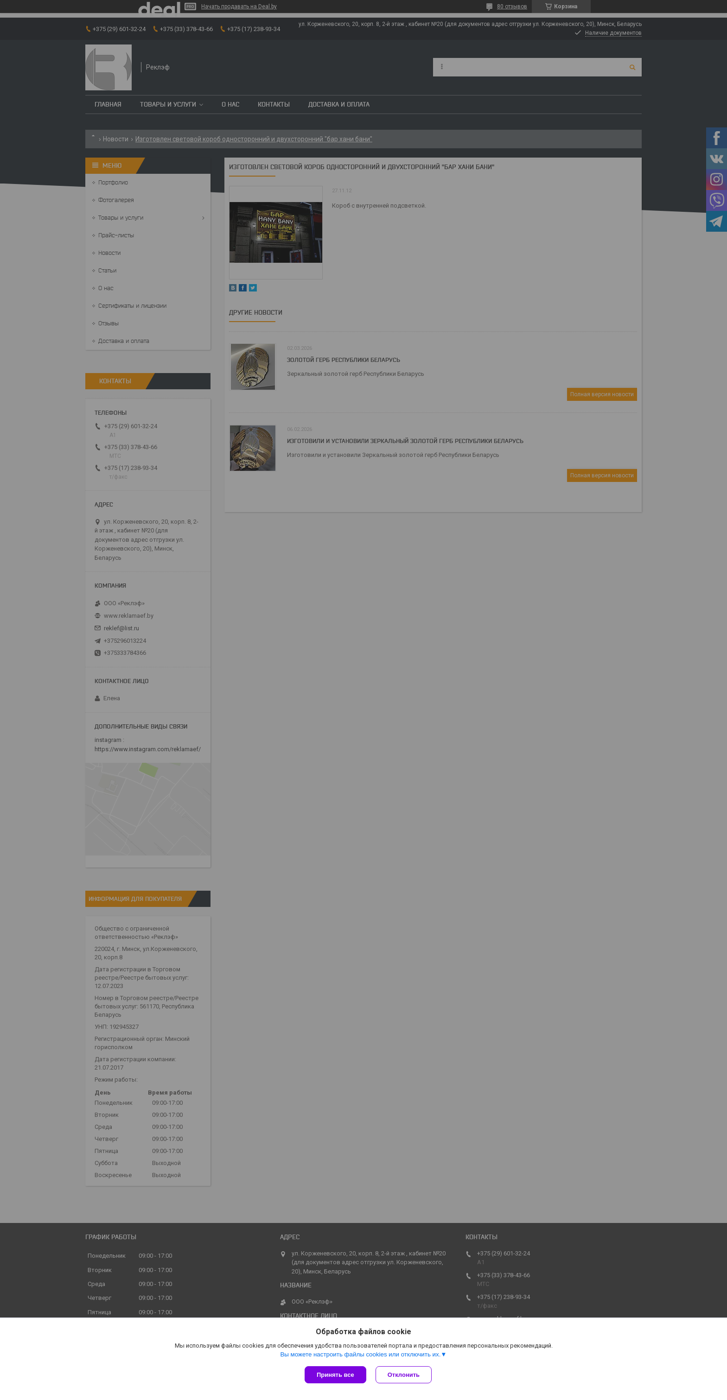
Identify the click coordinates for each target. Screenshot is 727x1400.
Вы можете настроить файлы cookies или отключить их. (360, 1354)
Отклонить (404, 1374)
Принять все (335, 1374)
